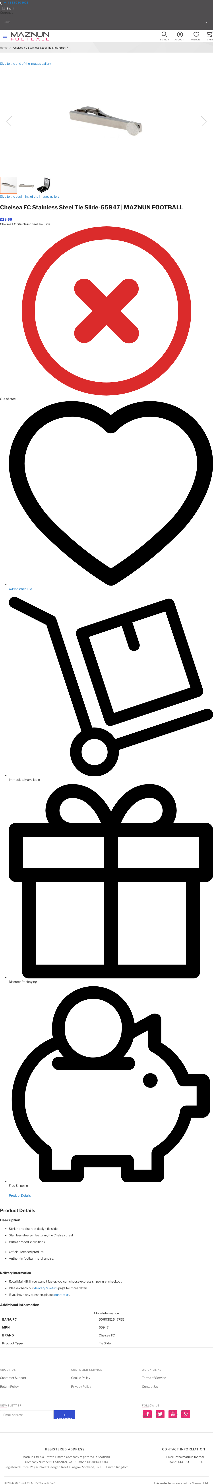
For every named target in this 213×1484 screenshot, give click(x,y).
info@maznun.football (189, 1457)
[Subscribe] (64, 1414)
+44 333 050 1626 (16, 2)
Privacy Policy (81, 1386)
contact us (61, 1294)
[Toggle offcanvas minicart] (210, 36)
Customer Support (13, 1378)
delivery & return (46, 1288)
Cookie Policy (80, 1378)
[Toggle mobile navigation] (5, 36)
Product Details (20, 1195)
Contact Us (150, 1386)
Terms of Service (154, 1378)
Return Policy (9, 1386)
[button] (106, 22)
